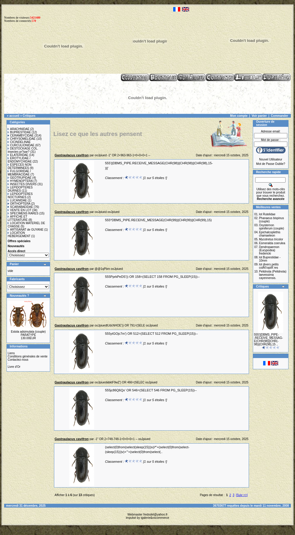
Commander (279, 115)
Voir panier (259, 115)
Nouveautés (16, 246)
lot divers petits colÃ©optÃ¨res (269, 266)
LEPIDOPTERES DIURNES (20, 189)
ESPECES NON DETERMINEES (19, 166)
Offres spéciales (19, 241)
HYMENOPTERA (20, 181)
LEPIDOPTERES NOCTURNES (20, 195)
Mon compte (239, 115)
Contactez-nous (18, 359)
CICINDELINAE (19, 142)
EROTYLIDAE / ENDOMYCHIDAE (20, 160)
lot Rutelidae (267, 214)
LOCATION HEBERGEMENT (19, 234)
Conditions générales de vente (27, 356)
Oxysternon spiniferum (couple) (271, 227)
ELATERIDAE (18, 155)
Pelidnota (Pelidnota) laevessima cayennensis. (272, 275)
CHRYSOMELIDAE (22, 138)
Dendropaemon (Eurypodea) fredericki (269, 250)
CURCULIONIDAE (21, 145)
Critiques (29, 115)
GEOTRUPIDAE (20, 177)
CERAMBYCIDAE (21, 135)
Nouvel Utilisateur (270, 159)
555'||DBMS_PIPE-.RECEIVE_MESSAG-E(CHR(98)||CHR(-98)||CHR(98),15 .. (268, 339)
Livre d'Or (14, 366)
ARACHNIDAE (19, 129)
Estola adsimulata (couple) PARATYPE (28, 333)
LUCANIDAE (17, 200)
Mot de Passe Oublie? (270, 163)
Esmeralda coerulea (272, 243)
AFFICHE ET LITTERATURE (18, 218)
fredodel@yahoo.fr (155, 514)
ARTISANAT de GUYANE (25, 229)
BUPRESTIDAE (19, 132)
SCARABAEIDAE (20, 207)
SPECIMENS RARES (23, 213)
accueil (14, 115)
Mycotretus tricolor (271, 239)
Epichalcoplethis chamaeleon (269, 234)
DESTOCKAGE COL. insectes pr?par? (23, 150)
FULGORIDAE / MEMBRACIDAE (19, 173)
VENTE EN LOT (19, 210)
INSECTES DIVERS (22, 184)
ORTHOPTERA (19, 203)
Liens (11, 353)
